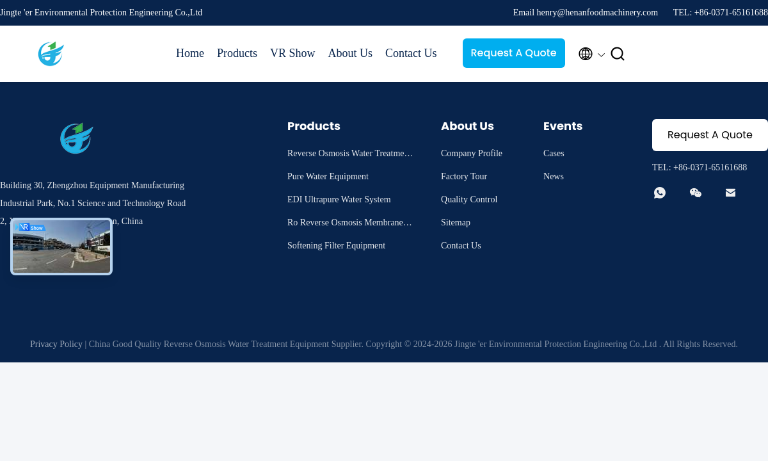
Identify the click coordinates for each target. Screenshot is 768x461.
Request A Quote (513, 52)
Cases (553, 153)
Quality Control (469, 199)
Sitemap (455, 222)
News (553, 176)
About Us (350, 53)
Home (190, 53)
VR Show (293, 53)
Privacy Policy (56, 344)
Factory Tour (464, 176)
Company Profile (471, 153)
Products (237, 53)
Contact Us (411, 53)
